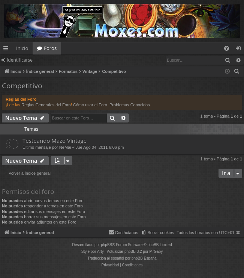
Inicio (22, 48)
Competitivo (22, 86)
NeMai (65, 147)
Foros (50, 48)
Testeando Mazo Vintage (54, 140)
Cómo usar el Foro (90, 105)
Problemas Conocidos (129, 105)
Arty (100, 251)
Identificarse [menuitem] (240, 49)
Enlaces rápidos (7, 49)
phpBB (106, 245)
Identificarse (20, 60)
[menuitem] (226, 48)
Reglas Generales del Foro (45, 105)
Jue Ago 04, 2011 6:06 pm (100, 147)
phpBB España (144, 258)
